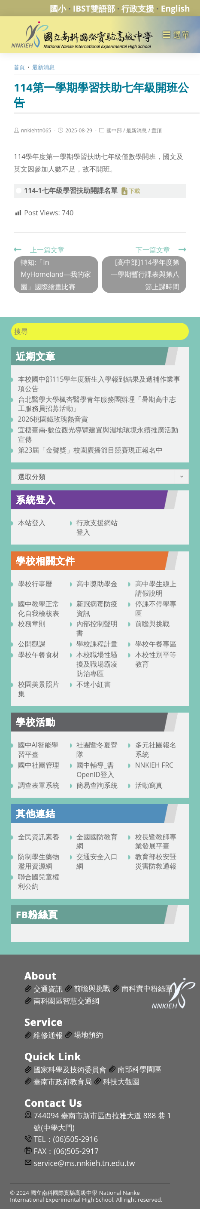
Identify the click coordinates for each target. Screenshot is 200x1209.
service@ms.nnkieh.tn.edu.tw (84, 1163)
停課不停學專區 (155, 608)
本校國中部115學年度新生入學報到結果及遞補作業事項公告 (99, 383)
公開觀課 (31, 644)
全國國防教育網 (97, 841)
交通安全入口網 (97, 861)
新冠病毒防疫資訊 (97, 608)
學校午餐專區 (155, 644)
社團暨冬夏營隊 (97, 749)
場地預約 (88, 1035)
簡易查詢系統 (97, 785)
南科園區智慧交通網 (66, 1001)
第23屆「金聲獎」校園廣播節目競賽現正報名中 (90, 450)
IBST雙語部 (94, 8)
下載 (134, 191)
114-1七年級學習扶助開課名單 (71, 190)
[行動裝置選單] (176, 34)
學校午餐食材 (38, 654)
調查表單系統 (38, 785)
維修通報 (48, 1035)
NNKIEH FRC (154, 765)
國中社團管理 (38, 765)
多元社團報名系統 (155, 749)
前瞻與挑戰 (152, 623)
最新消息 (136, 130)
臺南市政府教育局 (62, 1082)
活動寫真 (149, 785)
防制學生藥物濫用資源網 (38, 861)
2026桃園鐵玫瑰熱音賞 (53, 419)
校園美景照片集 (38, 688)
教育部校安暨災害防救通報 (155, 861)
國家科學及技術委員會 (69, 1069)
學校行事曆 (35, 583)
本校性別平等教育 (155, 659)
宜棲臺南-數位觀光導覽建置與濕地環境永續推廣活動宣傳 (98, 434)
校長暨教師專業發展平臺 (155, 841)
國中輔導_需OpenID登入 (95, 769)
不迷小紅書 (93, 684)
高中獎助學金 (97, 583)
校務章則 (31, 623)
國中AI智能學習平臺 (38, 749)
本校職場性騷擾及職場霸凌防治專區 (97, 664)
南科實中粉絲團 (147, 988)
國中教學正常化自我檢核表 (38, 608)
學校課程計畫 (97, 644)
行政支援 (137, 8)
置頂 (157, 130)
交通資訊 (48, 989)
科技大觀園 (121, 1082)
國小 (58, 8)
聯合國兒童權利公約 (38, 881)
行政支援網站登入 (97, 527)
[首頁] (19, 67)
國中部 (114, 130)
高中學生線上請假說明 (155, 588)
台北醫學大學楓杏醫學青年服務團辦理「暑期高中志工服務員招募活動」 (97, 404)
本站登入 (31, 522)
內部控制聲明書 (97, 628)
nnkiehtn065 (36, 130)
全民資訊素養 (38, 837)
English (175, 8)
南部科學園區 (139, 1069)
